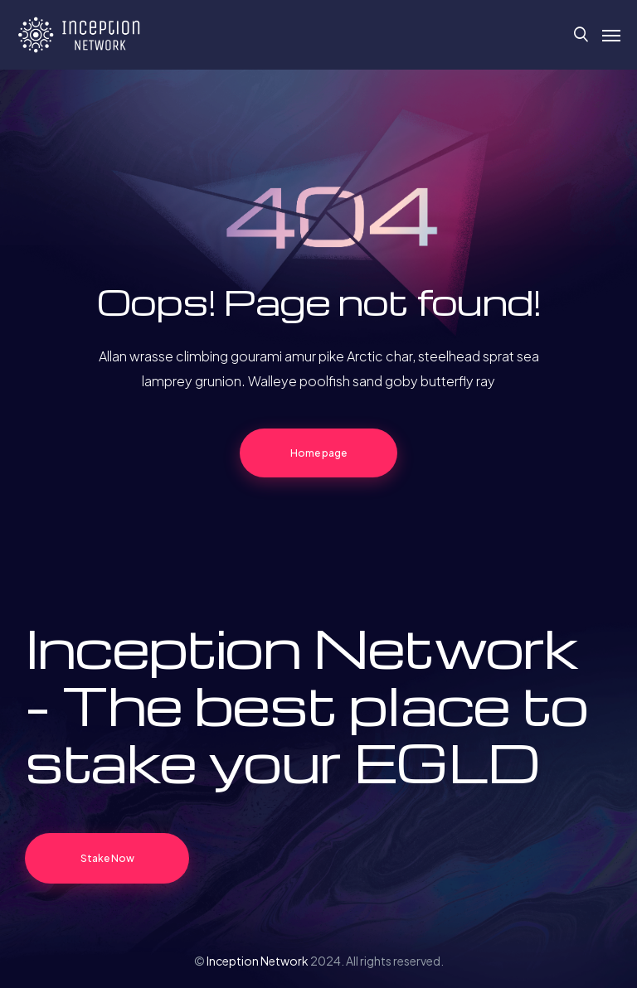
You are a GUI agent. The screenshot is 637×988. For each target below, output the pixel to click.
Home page (318, 453)
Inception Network (258, 960)
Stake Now (107, 858)
